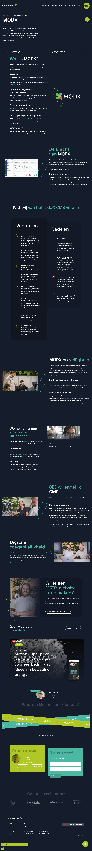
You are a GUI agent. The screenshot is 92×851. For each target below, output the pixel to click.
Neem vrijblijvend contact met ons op (57, 611)
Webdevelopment (15, 15)
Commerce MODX (14, 108)
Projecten (26, 829)
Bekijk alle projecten (72, 628)
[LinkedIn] (79, 836)
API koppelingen (30, 118)
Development (45, 5)
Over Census (44, 735)
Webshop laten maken (43, 833)
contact (66, 603)
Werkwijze (26, 826)
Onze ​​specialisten (17, 454)
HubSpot (37, 121)
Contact (40, 829)
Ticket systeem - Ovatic (29, 831)
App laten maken (27, 836)
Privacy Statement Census (35, 847)
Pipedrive (44, 121)
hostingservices (13, 467)
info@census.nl (52, 697)
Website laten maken (43, 831)
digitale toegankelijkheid (41, 553)
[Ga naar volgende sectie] (87, 19)
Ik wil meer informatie (17, 474)
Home (4, 15)
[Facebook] (83, 836)
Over (65, 5)
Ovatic (11, 123)
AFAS (40, 121)
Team (39, 826)
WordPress (13, 84)
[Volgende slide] (87, 660)
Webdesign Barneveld (29, 833)
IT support (14, 452)
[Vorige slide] (4, 660)
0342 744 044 (51, 695)
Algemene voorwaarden (21, 847)
